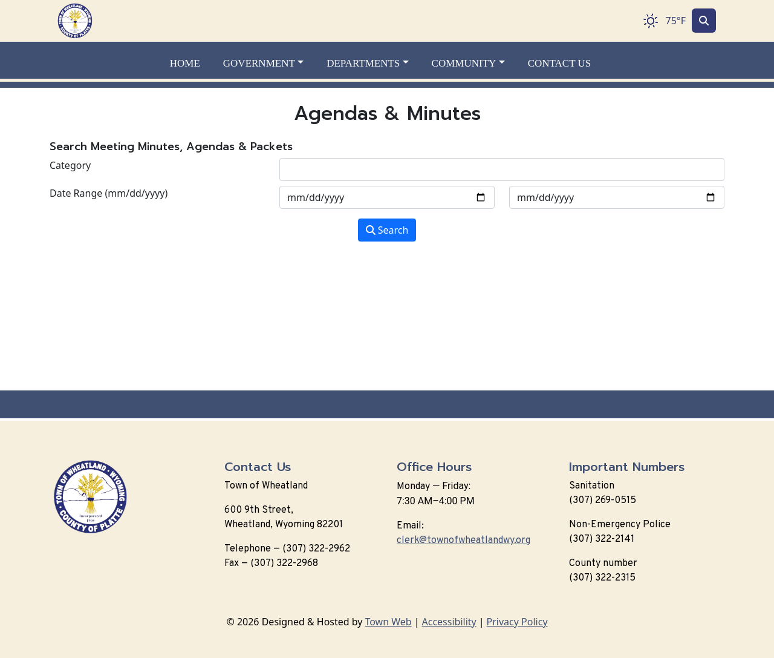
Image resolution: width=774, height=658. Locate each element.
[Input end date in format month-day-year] (616, 197)
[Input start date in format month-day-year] (387, 197)
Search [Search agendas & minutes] (387, 230)
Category (70, 165)
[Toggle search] (704, 20)
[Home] (75, 21)
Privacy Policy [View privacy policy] (517, 621)
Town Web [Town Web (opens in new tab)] (388, 621)
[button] (270, 63)
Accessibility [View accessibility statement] (449, 621)
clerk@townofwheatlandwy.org (463, 541)
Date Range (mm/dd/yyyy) (108, 193)
